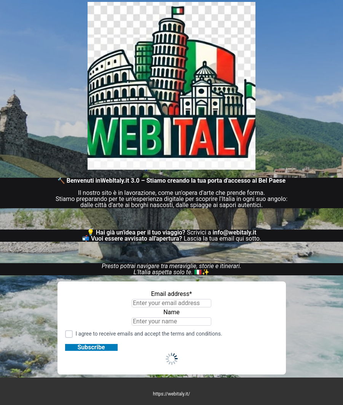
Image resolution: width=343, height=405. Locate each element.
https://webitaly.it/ (171, 394)
